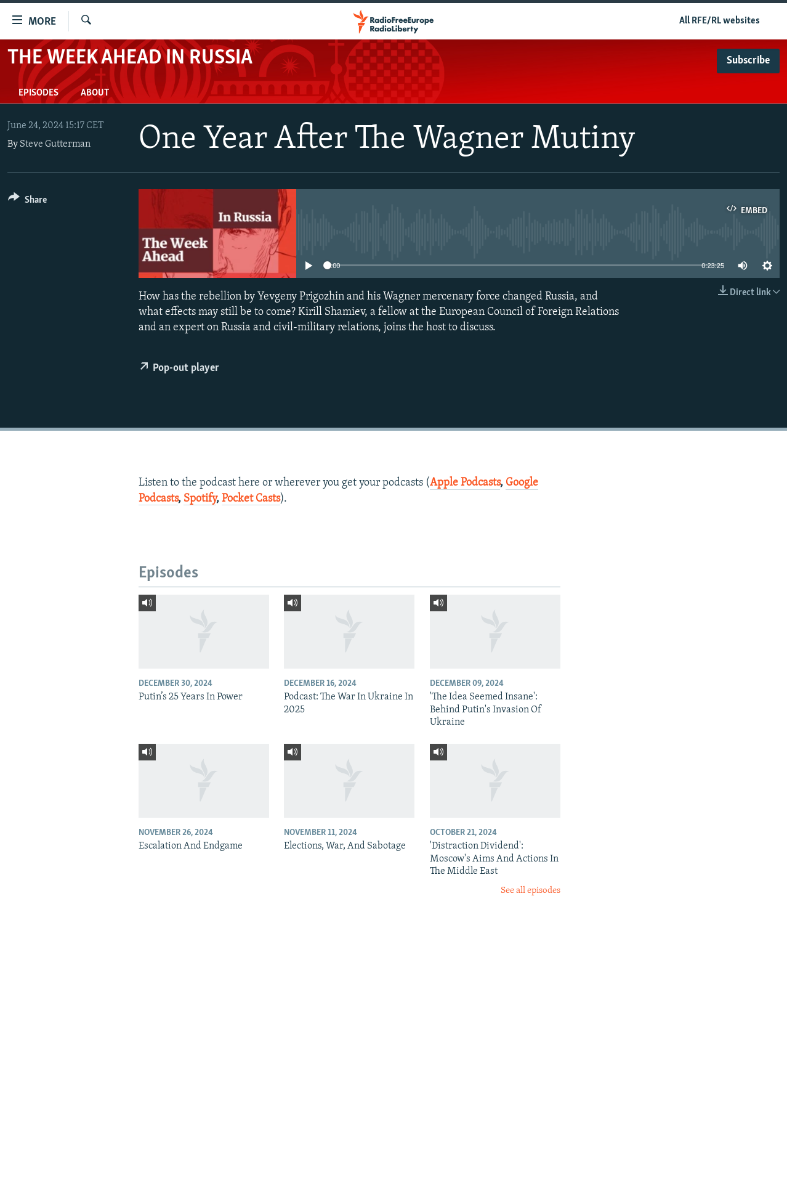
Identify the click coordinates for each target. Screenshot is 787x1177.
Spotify (200, 499)
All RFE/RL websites (719, 21)
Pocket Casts (251, 499)
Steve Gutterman (55, 144)
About (95, 93)
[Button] (27, 201)
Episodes (38, 93)
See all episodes (530, 890)
